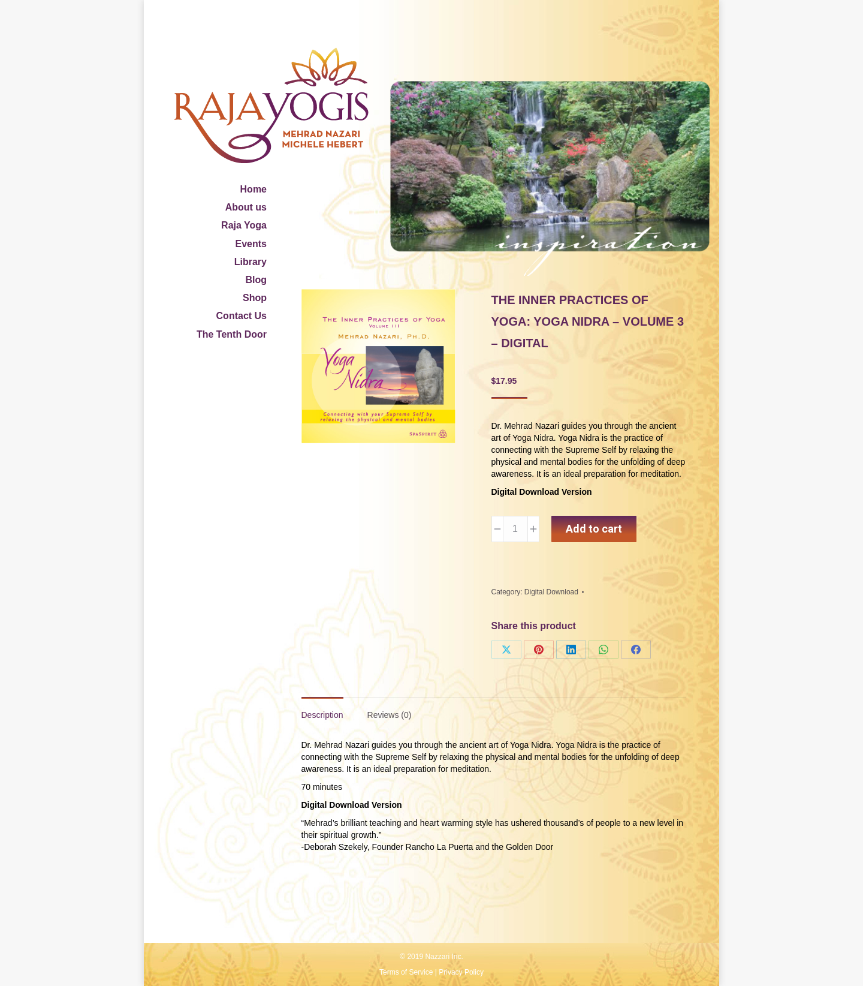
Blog (256, 279)
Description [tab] (322, 715)
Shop (255, 297)
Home (253, 189)
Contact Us (241, 315)
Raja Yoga (244, 225)
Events (251, 244)
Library (250, 261)
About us (246, 207)
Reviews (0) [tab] (389, 715)
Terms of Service (406, 972)
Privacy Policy (461, 972)
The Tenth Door (232, 334)
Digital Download (551, 592)
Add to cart (594, 528)
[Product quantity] (515, 529)
